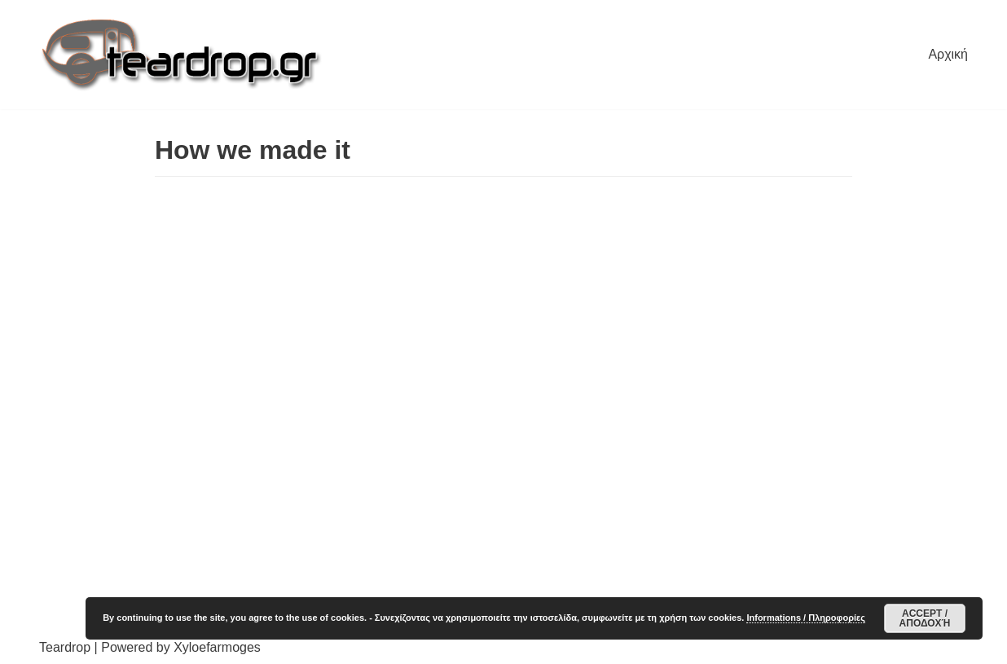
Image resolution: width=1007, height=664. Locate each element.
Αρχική (948, 54)
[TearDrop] (181, 55)
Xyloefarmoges (217, 647)
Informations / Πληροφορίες (805, 617)
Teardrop (64, 647)
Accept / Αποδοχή (925, 618)
